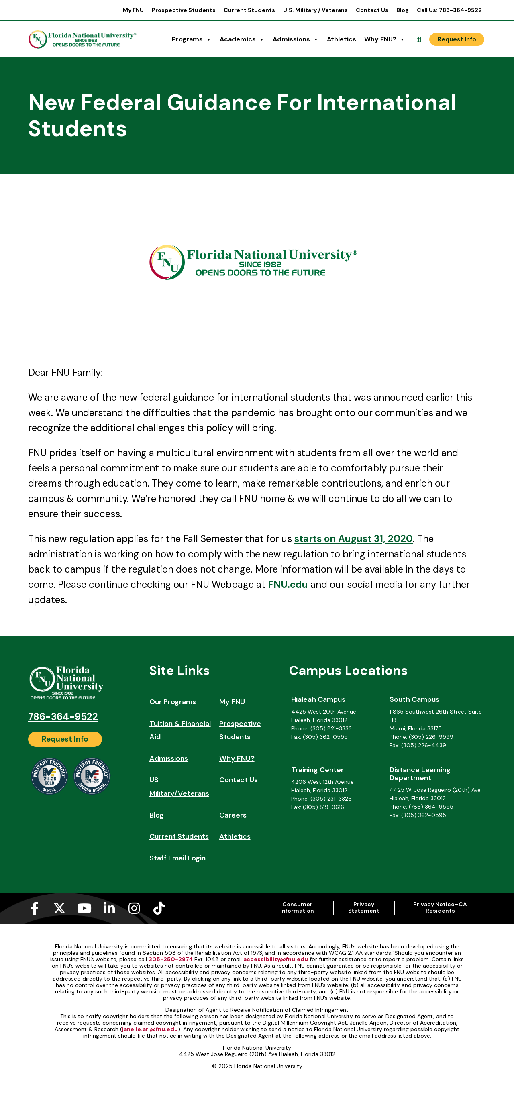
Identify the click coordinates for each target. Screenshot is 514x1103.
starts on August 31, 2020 (353, 538)
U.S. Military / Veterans (315, 10)
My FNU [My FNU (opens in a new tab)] (133, 10)
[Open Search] (419, 39)
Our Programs (172, 702)
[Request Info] (456, 39)
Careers (233, 815)
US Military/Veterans (179, 786)
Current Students (249, 10)
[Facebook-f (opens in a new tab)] (34, 908)
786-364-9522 (63, 716)
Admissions (296, 39)
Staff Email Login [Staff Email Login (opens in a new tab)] (177, 858)
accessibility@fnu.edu (275, 959)
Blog (402, 10)
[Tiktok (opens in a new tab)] (159, 908)
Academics (242, 39)
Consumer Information (297, 907)
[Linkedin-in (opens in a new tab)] (109, 908)
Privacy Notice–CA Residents (440, 907)
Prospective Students (184, 10)
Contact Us (372, 10)
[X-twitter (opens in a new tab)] (59, 908)
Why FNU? (384, 39)
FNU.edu (288, 584)
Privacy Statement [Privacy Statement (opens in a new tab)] (363, 907)
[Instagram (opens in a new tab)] (134, 908)
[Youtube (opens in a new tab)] (84, 908)
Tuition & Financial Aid (180, 730)
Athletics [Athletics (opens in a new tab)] (341, 39)
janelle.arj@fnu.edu (150, 1029)
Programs (192, 39)
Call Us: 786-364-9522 (449, 10)
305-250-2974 (171, 959)
